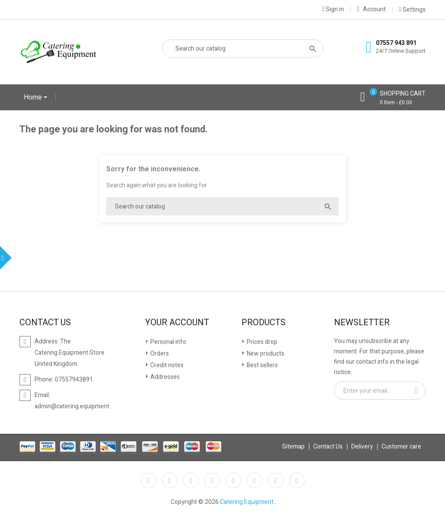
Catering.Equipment (246, 501)
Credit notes (166, 365)
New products (264, 353)
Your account (177, 322)
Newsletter (362, 322)
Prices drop (261, 341)
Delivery (362, 446)
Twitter (170, 480)
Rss (191, 480)
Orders (159, 353)
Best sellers (261, 365)
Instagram (275, 480)
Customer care (401, 446)
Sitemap (293, 446)
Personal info (167, 341)
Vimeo (254, 480)
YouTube (212, 480)
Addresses (164, 376)
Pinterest (233, 480)
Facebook (148, 480)
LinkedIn (297, 480)
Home (34, 97)
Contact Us (328, 446)
